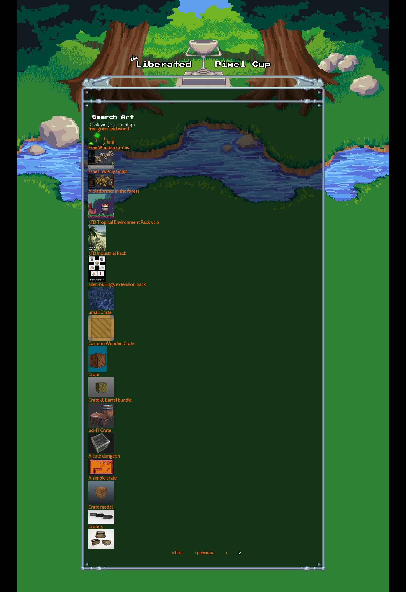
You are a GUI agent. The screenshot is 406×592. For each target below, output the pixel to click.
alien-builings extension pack (117, 285)
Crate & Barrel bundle (110, 400)
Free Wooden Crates (108, 148)
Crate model (100, 507)
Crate (93, 375)
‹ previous (204, 553)
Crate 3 (95, 527)
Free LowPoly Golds (107, 172)
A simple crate (102, 478)
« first (177, 553)
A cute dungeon (104, 456)
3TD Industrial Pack (107, 254)
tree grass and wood (108, 129)
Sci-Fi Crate (99, 431)
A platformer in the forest (113, 192)
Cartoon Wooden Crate (111, 344)
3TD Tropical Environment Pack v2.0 (123, 223)
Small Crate (99, 313)
